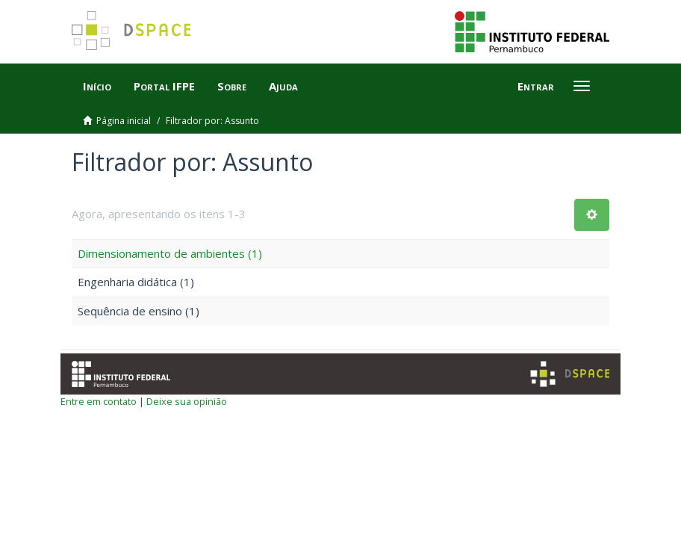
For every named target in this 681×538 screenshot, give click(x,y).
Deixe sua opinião (186, 401)
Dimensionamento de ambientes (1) (170, 253)
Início (97, 85)
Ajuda (283, 85)
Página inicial (123, 120)
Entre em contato (98, 401)
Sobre (231, 85)
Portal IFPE (164, 85)
